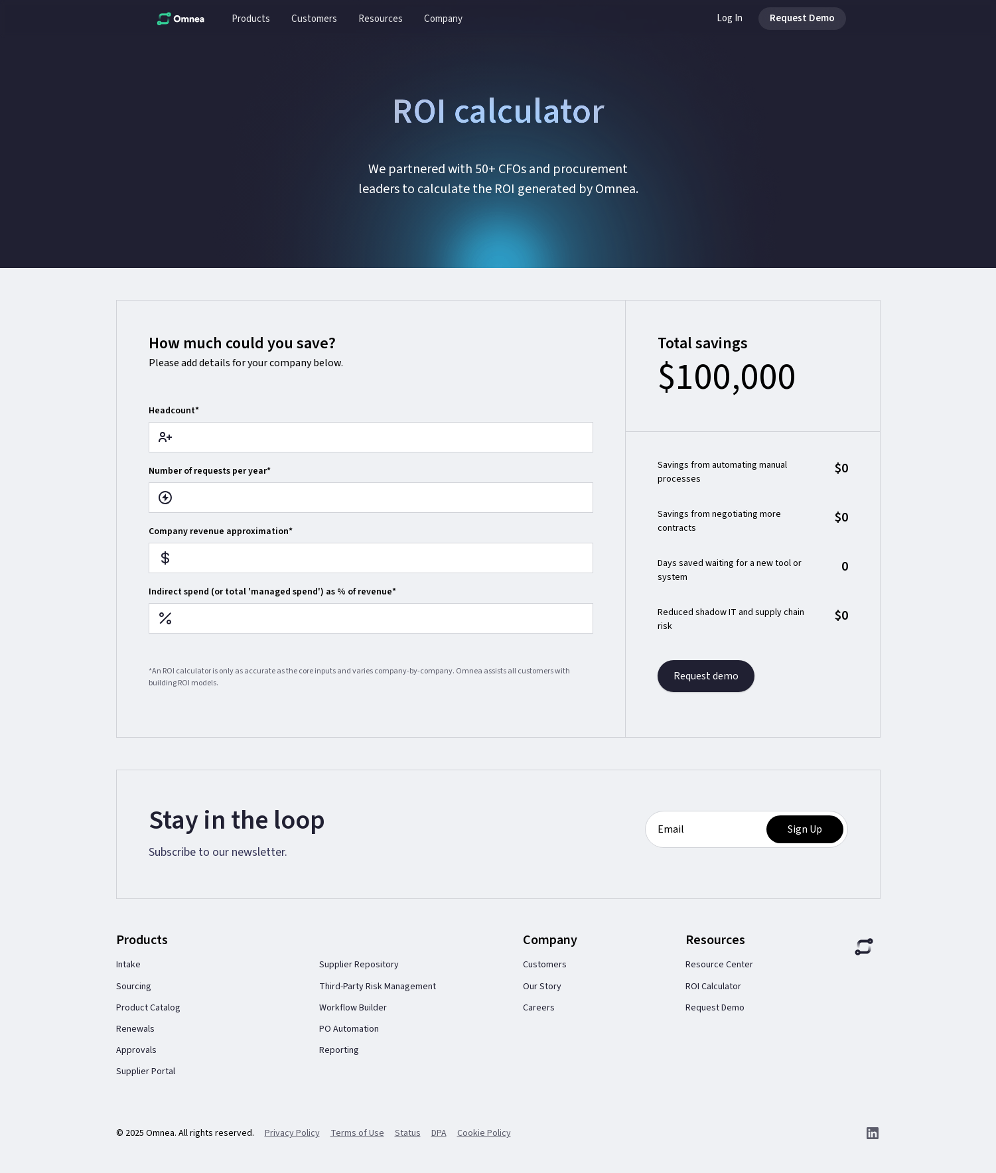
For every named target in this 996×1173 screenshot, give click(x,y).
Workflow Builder (353, 1007)
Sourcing (133, 986)
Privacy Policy (292, 1133)
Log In (730, 18)
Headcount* (174, 410)
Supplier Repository (359, 964)
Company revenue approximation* (221, 531)
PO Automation (349, 1029)
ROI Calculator (713, 986)
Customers (545, 964)
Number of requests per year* (210, 471)
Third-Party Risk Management (377, 986)
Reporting (339, 1050)
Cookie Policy (484, 1133)
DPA (439, 1133)
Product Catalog (148, 1007)
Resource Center (719, 964)
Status (408, 1133)
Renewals (135, 1029)
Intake (128, 964)
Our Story (542, 986)
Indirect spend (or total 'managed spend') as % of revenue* (272, 591)
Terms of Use (357, 1133)
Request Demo (715, 1007)
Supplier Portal (145, 1071)
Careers (539, 1007)
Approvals (136, 1050)
